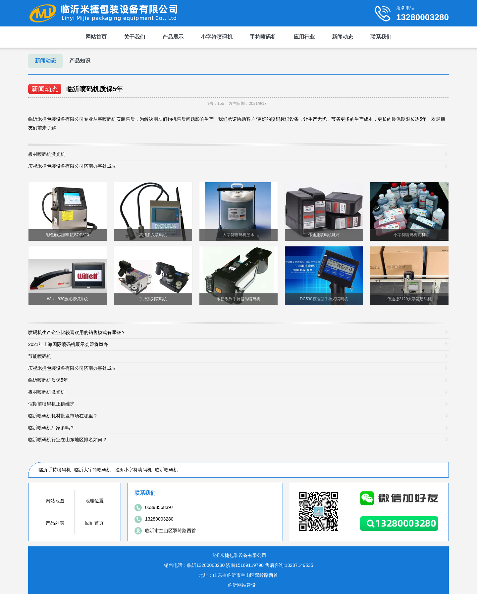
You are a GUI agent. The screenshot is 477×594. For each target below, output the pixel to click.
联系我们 (381, 37)
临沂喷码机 (166, 469)
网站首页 (96, 37)
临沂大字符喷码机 (92, 469)
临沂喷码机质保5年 (94, 89)
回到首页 (94, 523)
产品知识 (79, 61)
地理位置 (94, 500)
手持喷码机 (263, 37)
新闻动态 (342, 37)
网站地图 (55, 500)
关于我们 (134, 37)
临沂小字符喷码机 (133, 469)
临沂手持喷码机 (54, 469)
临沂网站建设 (242, 585)
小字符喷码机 (217, 37)
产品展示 (173, 37)
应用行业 (304, 37)
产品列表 (55, 523)
